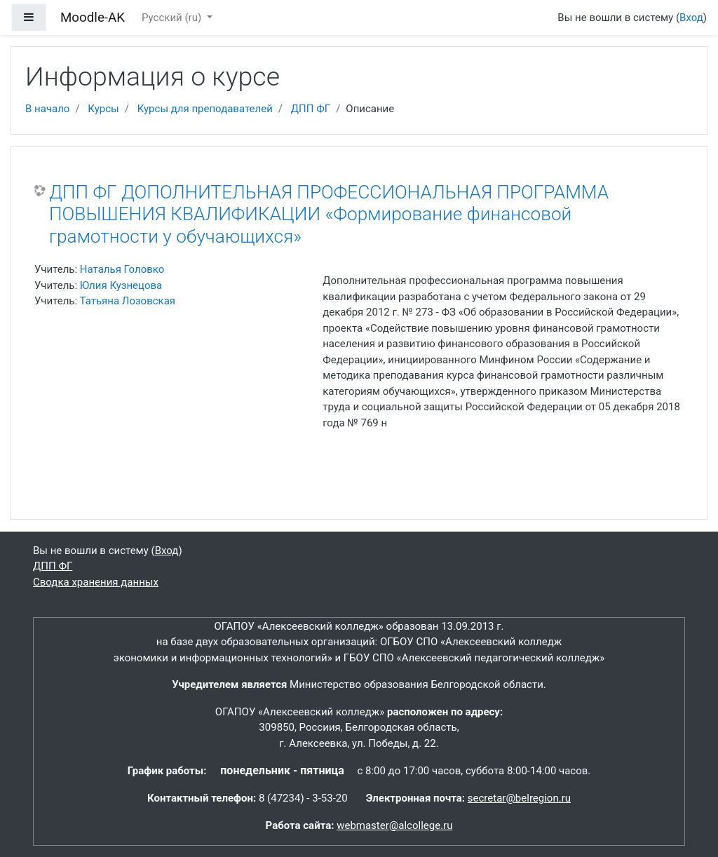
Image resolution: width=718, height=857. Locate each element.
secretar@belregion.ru (519, 798)
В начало (47, 108)
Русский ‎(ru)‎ (173, 17)
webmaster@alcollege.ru (394, 825)
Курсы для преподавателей (205, 108)
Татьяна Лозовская (128, 301)
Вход (691, 17)
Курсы (103, 108)
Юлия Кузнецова (121, 285)
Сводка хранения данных (95, 582)
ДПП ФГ (310, 108)
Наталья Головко (122, 269)
